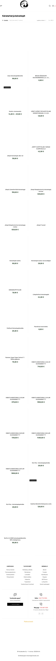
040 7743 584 (43, 598)
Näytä (49, 20)
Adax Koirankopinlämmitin (15, 76)
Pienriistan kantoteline (41, 326)
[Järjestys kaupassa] (41, 20)
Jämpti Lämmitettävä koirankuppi (15, 189)
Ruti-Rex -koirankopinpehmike (41, 463)
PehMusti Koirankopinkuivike (15, 328)
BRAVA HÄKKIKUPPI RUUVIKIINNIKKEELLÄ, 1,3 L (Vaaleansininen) (41, 77)
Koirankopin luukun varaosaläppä (41, 260)
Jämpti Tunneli (41, 225)
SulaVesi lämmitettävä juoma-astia (40, 504)
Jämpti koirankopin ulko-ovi (15, 155)
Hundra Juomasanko (15, 111)
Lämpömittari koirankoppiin (41, 294)
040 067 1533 (44, 607)
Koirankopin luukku (15, 260)
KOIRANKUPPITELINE (15, 290)
